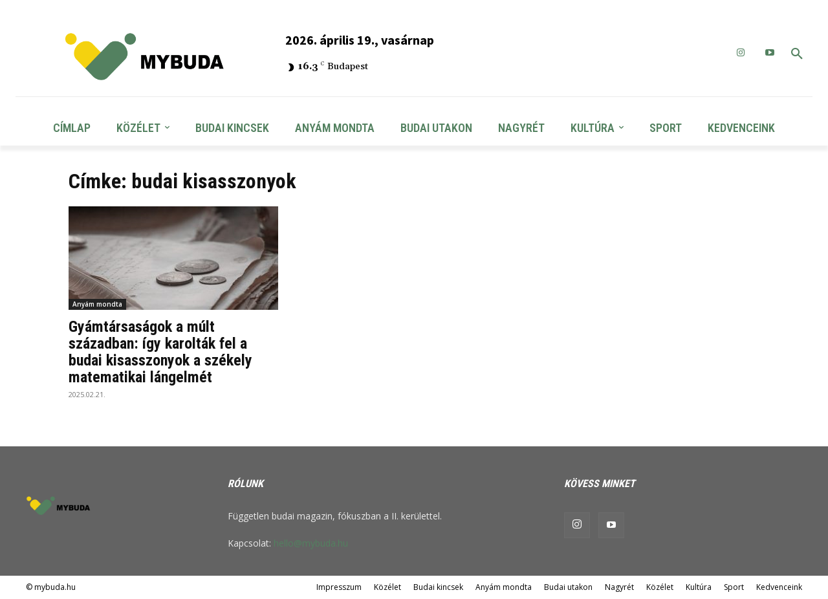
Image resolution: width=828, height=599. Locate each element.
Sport (734, 587)
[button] (796, 54)
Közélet (387, 587)
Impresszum (339, 587)
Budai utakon (568, 587)
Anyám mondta (97, 304)
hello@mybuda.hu (311, 543)
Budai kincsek (438, 587)
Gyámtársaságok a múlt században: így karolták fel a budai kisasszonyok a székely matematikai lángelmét (160, 352)
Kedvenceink (779, 587)
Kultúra (699, 587)
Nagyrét (619, 587)
